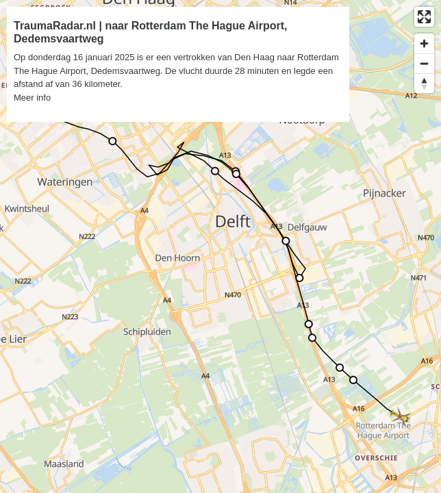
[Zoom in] (424, 43)
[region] (220, 246)
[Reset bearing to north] (424, 83)
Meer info (32, 97)
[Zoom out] (424, 63)
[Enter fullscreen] (424, 17)
